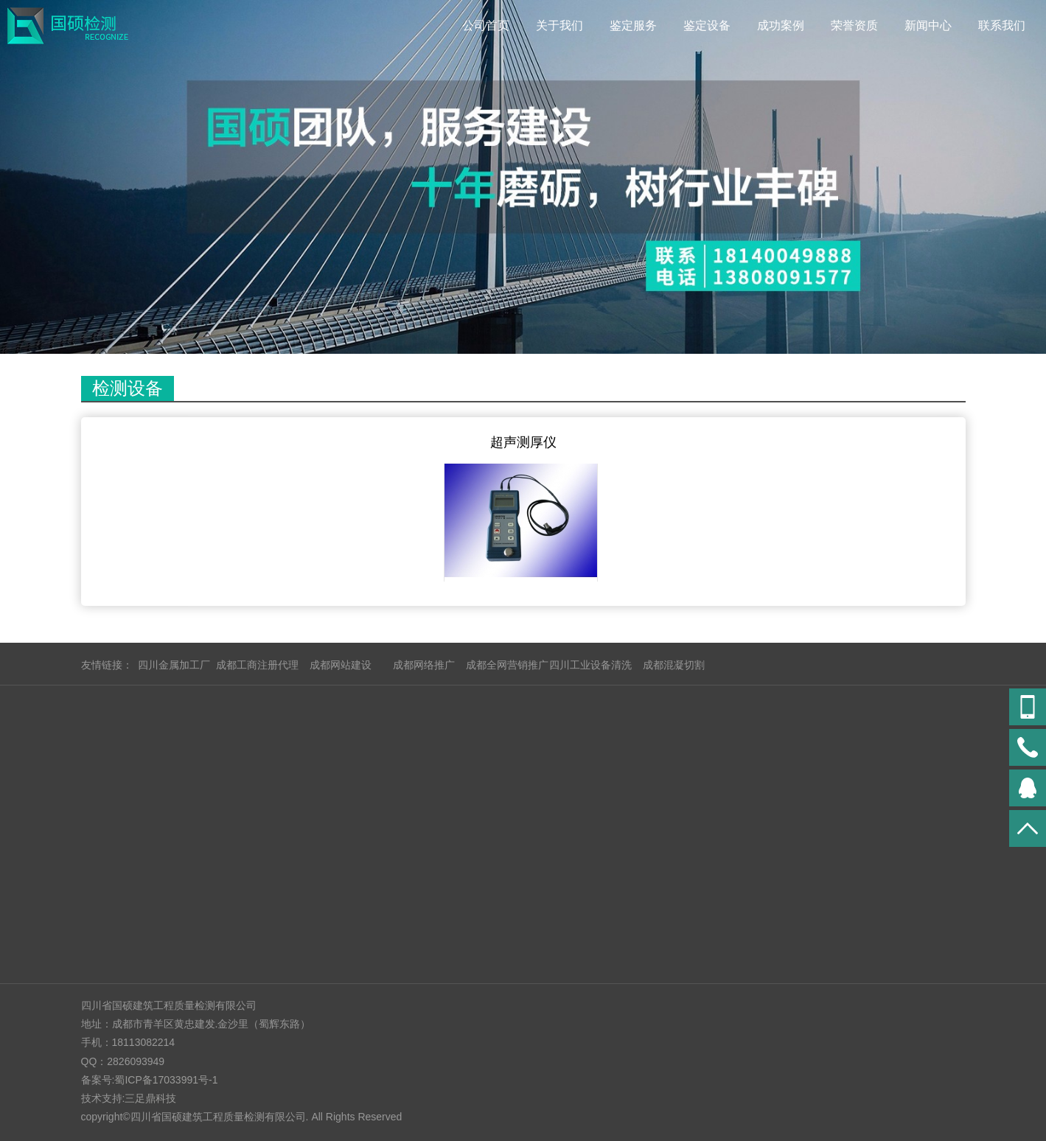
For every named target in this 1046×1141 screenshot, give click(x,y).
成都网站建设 (341, 665)
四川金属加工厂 (174, 665)
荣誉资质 (854, 25)
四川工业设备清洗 (590, 665)
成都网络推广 (424, 665)
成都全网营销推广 (507, 665)
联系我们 (1001, 25)
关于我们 (559, 25)
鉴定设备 (707, 25)
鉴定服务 (633, 25)
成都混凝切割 (674, 665)
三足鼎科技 (150, 1098)
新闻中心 (928, 25)
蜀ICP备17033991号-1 (165, 1080)
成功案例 (780, 25)
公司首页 (485, 25)
